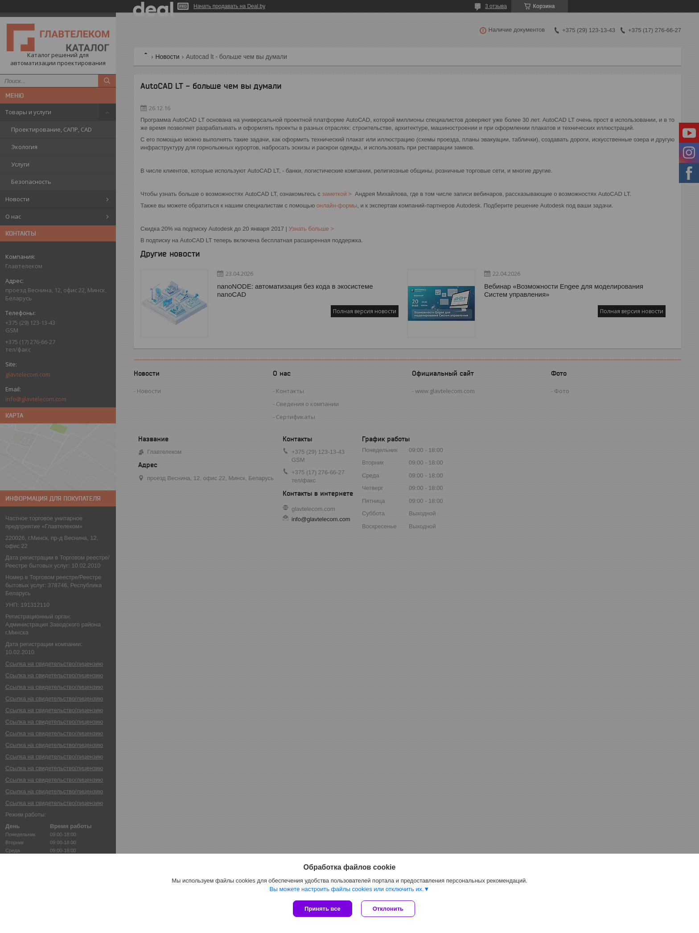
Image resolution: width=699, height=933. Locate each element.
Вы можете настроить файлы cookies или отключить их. (346, 889)
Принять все (322, 908)
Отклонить (388, 908)
